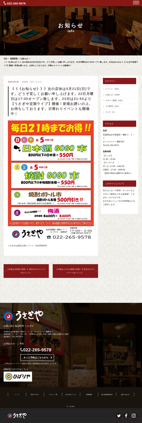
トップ (17, 394)
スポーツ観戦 (114, 100)
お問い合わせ (125, 394)
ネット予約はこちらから (35, 357)
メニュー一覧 (53, 394)
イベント (112, 89)
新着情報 (14, 59)
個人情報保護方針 (107, 394)
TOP (5, 59)
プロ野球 (112, 106)
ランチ (110, 112)
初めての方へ (35, 394)
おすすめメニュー (71, 394)
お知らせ (24, 59)
